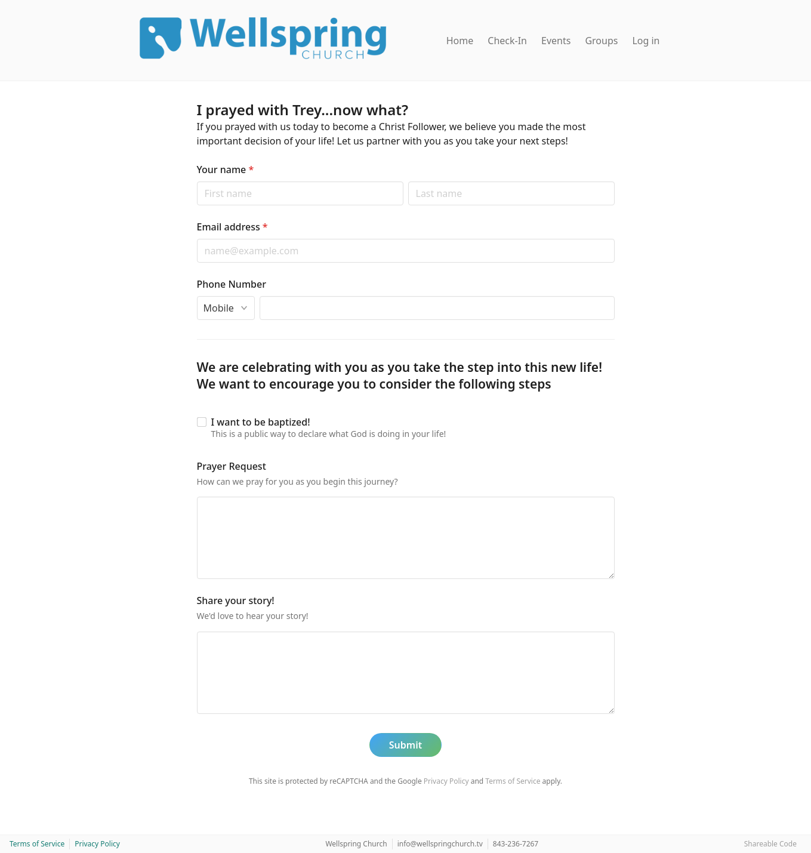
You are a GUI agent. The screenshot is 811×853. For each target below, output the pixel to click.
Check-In (507, 40)
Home (460, 40)
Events (556, 40)
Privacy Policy (446, 781)
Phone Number (231, 284)
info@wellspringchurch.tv (440, 844)
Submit (405, 745)
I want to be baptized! (260, 422)
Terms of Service (512, 781)
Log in (645, 40)
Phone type (196, 295)
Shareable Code (770, 844)
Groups (601, 40)
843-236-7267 (515, 844)
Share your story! (236, 600)
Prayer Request (231, 466)
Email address (232, 226)
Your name (225, 169)
